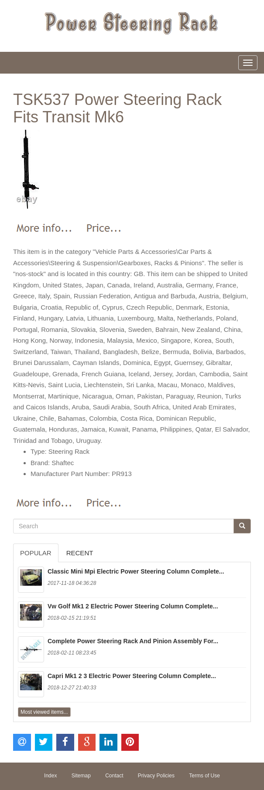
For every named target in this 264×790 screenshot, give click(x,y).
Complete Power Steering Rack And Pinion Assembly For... (133, 641)
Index (50, 776)
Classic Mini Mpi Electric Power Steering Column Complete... (136, 571)
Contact (114, 776)
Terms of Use (204, 776)
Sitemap (81, 776)
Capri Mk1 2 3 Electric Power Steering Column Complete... (132, 675)
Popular (35, 553)
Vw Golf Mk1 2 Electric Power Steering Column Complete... (133, 606)
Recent (79, 553)
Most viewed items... (44, 712)
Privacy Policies (156, 776)
